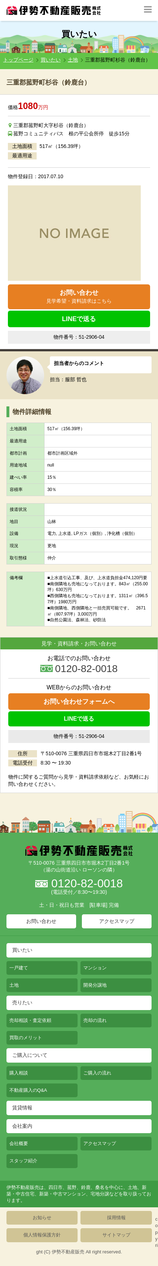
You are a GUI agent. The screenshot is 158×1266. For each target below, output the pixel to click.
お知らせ (42, 1217)
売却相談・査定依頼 (30, 1020)
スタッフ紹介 (23, 1160)
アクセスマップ (116, 921)
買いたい (51, 60)
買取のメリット (25, 1037)
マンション (95, 967)
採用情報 (116, 1217)
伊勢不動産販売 (68, 1251)
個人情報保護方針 (42, 1235)
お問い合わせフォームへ (79, 701)
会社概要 (18, 1143)
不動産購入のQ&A (28, 1090)
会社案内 (22, 1126)
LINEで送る (79, 319)
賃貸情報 (22, 1107)
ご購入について (29, 1055)
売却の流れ (95, 1020)
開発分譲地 (95, 985)
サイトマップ (116, 1235)
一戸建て (18, 967)
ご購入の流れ (97, 1073)
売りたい (22, 1002)
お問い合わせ (79, 297)
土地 (73, 60)
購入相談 (18, 1073)
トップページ (18, 60)
